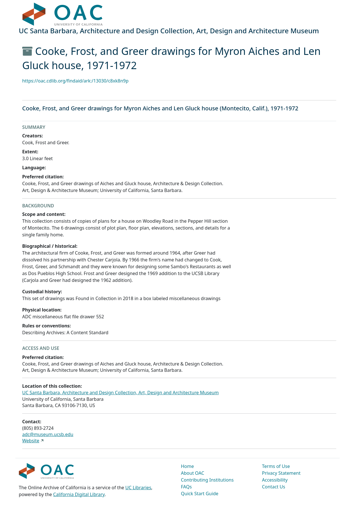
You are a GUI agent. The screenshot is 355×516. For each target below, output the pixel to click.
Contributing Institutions (207, 480)
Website (30, 440)
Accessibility (275, 480)
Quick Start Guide (199, 493)
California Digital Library (79, 494)
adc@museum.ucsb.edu (47, 434)
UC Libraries (138, 487)
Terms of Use (276, 466)
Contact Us (273, 487)
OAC (62, 14)
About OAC (192, 473)
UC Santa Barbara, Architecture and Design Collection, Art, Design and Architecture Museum (120, 392)
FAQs (186, 487)
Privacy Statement (281, 473)
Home (187, 466)
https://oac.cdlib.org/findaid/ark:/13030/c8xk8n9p (75, 81)
